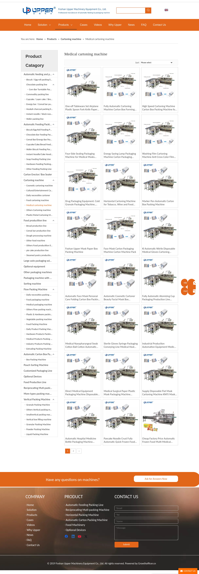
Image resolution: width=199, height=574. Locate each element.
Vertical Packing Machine (37, 399)
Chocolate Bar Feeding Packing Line (42, 134)
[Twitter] (86, 536)
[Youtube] (79, 536)
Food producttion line (35, 220)
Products (32, 515)
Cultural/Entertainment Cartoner (41, 190)
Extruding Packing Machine (38, 348)
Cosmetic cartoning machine (39, 185)
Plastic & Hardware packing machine (42, 314)
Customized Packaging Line (38, 370)
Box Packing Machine (36, 359)
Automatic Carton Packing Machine (87, 520)
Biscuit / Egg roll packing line (39, 79)
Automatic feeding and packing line (41, 74)
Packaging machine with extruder (41, 277)
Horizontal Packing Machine (82, 515)
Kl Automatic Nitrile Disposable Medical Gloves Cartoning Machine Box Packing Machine (158, 250)
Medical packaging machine (39, 304)
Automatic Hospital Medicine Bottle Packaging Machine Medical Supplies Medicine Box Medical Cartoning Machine (81, 440)
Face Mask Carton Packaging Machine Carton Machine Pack (120, 250)
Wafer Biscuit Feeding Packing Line (42, 149)
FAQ (29, 540)
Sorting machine (32, 283)
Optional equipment (34, 266)
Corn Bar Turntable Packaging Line (43, 89)
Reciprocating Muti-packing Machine (41, 387)
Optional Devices (33, 376)
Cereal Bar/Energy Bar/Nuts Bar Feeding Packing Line (42, 139)
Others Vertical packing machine (41, 409)
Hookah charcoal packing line (39, 109)
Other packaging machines (38, 272)
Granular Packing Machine (38, 424)
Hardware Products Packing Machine (42, 334)
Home (30, 505)
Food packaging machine (37, 299)
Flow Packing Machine (35, 289)
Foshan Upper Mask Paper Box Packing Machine (81, 250)
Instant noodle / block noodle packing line (42, 114)
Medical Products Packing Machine (42, 339)
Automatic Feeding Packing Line (40, 124)
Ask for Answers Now (156, 478)
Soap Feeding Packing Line (38, 159)
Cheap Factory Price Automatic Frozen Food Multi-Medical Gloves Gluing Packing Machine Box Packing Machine (158, 440)
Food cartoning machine (37, 200)
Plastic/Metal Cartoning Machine (41, 215)
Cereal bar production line (38, 230)
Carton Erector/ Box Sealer (38, 174)
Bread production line (36, 225)
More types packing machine (39, 393)
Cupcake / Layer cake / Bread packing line (42, 99)
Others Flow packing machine (40, 309)
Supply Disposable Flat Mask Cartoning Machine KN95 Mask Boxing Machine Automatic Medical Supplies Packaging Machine (158, 392)
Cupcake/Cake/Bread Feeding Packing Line (42, 144)
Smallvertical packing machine (40, 414)
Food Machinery (75, 525)
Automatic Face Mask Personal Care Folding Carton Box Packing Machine (82, 298)
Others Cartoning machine (38, 210)
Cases (30, 520)
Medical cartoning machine (39, 205)
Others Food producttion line (39, 245)
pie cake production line (37, 250)
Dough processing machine (38, 235)
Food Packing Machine (36, 324)
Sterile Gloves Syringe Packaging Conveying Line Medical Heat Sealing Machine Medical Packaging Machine (121, 345)
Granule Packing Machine (38, 404)
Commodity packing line (37, 94)
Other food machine (35, 240)
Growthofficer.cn (147, 563)
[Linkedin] (73, 536)
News (30, 535)
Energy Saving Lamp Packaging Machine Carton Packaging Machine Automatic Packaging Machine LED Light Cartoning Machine (120, 155)
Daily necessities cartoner (38, 195)
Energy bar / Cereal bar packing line (42, 104)
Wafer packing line (35, 119)
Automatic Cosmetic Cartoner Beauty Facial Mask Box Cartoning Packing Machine (119, 298)
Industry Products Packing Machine (42, 344)
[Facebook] (66, 536)
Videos (31, 525)
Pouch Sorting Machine (36, 365)
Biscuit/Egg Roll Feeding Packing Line (42, 129)
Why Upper (33, 530)
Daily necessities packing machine (42, 294)
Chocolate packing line (36, 84)
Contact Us (33, 545)
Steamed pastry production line (40, 255)
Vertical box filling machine (38, 419)
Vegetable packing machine (39, 319)
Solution (31, 510)
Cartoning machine (34, 180)
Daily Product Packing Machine (40, 329)
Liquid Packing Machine (37, 434)
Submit (126, 544)
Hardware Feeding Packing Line (40, 164)
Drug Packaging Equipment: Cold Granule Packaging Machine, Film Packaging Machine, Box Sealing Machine (82, 203)
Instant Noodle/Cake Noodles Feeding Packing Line (42, 154)
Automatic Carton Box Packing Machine (41, 354)
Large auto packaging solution (39, 260)
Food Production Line (35, 382)
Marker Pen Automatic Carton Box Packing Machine (158, 203)
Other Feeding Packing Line (39, 169)
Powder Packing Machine (38, 429)
